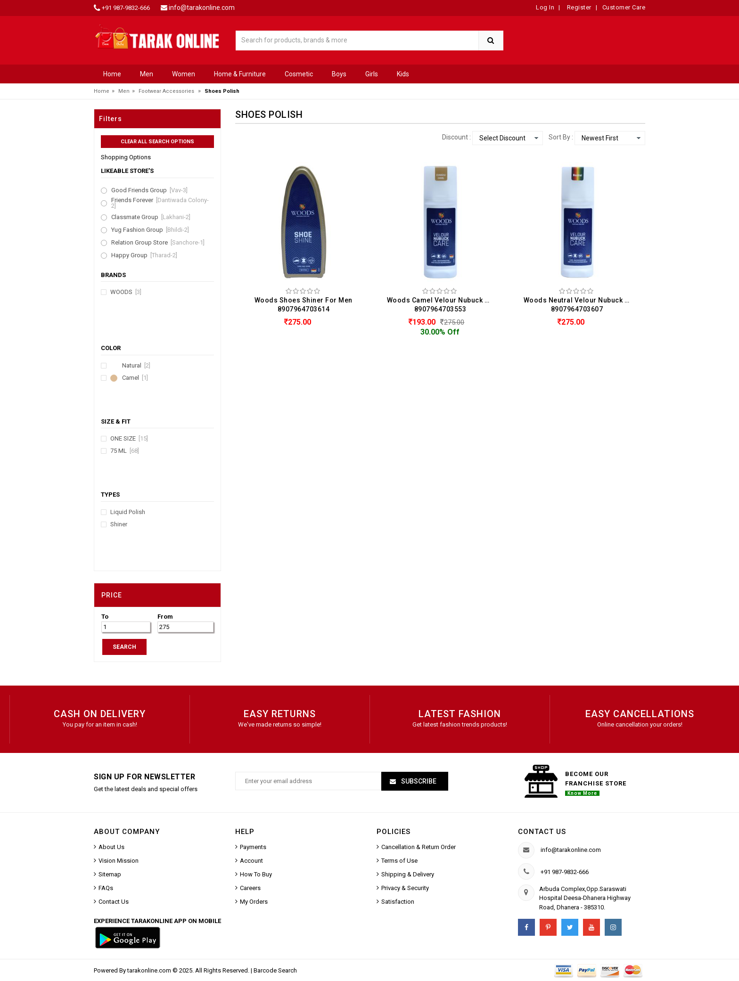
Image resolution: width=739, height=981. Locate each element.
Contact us (542, 831)
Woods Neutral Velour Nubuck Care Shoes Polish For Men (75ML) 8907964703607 (579, 304)
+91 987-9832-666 (126, 7)
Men (146, 74)
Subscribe (418, 781)
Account (251, 860)
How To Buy (256, 874)
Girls (371, 74)
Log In (545, 7)
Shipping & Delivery (407, 874)
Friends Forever (160, 203)
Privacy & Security (405, 887)
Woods (125, 292)
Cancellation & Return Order (418, 846)
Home (112, 74)
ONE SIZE (129, 438)
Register (578, 7)
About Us (111, 846)
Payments (253, 846)
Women (183, 74)
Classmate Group (150, 217)
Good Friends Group (149, 190)
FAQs (106, 887)
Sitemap (110, 874)
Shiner (118, 524)
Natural (136, 365)
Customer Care (624, 7)
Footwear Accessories (166, 91)
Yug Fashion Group (150, 230)
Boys (339, 74)
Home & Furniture (240, 74)
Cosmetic (299, 74)
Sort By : (561, 137)
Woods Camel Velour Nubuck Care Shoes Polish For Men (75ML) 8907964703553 (442, 304)
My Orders (254, 901)
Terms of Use (399, 860)
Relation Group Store (158, 242)
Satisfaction (397, 901)
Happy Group (144, 255)
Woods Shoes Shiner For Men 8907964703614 (304, 304)
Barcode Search (275, 970)
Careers (250, 887)
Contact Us (114, 901)
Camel (135, 378)
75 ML (124, 451)
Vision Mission (119, 860)
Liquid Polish (127, 512)
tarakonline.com (149, 970)
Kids (403, 74)
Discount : (456, 137)
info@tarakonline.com (202, 7)
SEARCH (124, 647)
